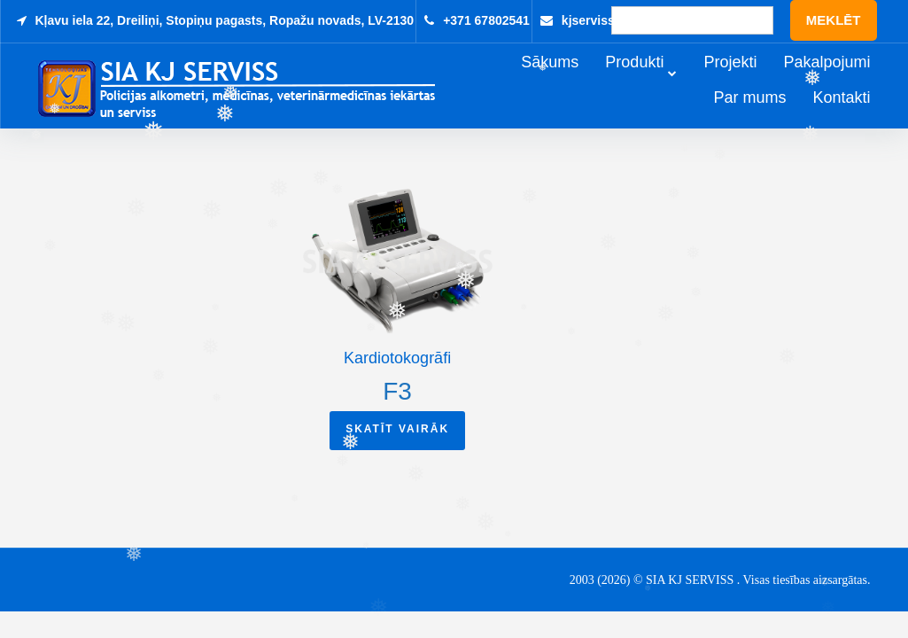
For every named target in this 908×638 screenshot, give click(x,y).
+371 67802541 (486, 20)
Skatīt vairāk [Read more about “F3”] (397, 431)
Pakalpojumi (851, 81)
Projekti (754, 81)
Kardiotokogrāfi (397, 360)
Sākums (574, 81)
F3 (397, 393)
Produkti (659, 81)
